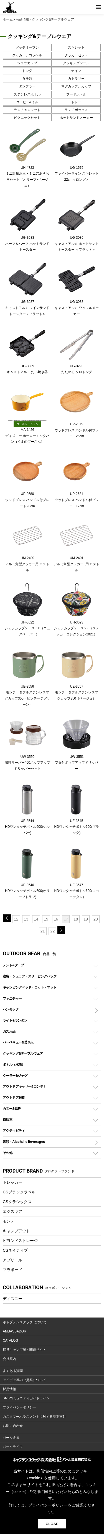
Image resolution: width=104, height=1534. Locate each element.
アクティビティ (14, 1130)
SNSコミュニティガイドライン (26, 1398)
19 (85, 919)
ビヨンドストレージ (20, 1240)
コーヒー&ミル (27, 102)
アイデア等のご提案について (24, 1380)
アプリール (12, 1260)
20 (95, 919)
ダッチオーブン (27, 47)
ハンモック (11, 1009)
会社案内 (9, 1359)
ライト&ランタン (15, 1020)
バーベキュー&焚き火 (18, 1042)
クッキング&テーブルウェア (23, 1053)
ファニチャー (12, 998)
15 (46, 919)
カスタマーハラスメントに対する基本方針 (34, 1417)
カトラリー (76, 79)
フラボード (12, 1270)
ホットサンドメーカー (76, 118)
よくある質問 (13, 1371)
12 (16, 919)
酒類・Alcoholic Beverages (24, 1142)
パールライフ (13, 1447)
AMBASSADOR (14, 1331)
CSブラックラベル (19, 1192)
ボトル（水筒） (14, 1064)
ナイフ (76, 71)
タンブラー (27, 86)
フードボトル (76, 94)
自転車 (7, 1119)
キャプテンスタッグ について (25, 1322)
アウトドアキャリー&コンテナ (24, 1086)
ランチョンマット (27, 110)
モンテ (8, 1221)
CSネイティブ (15, 1250)
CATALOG (10, 1340)
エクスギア (12, 1211)
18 (75, 919)
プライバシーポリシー (19, 1407)
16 (56, 919)
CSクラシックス (17, 1201)
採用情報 (9, 1389)
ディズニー (12, 1298)
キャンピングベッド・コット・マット (29, 987)
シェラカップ (27, 63)
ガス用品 (9, 1031)
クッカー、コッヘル (27, 55)
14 (36, 919)
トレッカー (12, 1182)
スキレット (76, 47)
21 (42, 931)
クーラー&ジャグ (15, 1075)
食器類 (27, 79)
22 (52, 931)
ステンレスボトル (27, 94)
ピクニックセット (27, 118)
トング (27, 71)
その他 (7, 1153)
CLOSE (52, 1524)
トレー (76, 102)
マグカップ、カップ (76, 86)
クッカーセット (76, 55)
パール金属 (11, 1438)
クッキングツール (76, 63)
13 (26, 919)
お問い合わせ (13, 1426)
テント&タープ (13, 965)
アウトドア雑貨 (14, 1097)
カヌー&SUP (12, 1109)
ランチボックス (76, 110)
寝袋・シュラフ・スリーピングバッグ (29, 976)
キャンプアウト (16, 1231)
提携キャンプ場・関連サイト (24, 1350)
